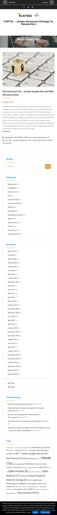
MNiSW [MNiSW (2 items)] (30, 464)
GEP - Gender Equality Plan (18, 140)
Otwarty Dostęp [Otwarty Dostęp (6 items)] (16, 479)
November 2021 (13, 282)
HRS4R (20, 137)
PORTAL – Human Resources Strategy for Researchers (28, 23)
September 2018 (14, 366)
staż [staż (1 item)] (20, 486)
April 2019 (11, 347)
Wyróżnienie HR (43, 137)
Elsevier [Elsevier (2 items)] (20, 450)
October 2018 (12, 363)
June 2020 (11, 316)
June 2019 (11, 343)
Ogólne (10, 219)
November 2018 (13, 359)
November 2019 (13, 336)
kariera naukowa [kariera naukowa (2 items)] (19, 464)
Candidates (12, 188)
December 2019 (13, 332)
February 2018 (13, 374)
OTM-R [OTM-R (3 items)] (24, 476)
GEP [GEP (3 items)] (12, 454)
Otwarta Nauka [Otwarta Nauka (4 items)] (37, 476)
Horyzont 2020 (13, 200)
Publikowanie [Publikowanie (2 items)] (12, 487)
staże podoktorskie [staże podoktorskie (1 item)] (33, 486)
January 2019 (12, 351)
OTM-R (25, 137)
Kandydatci (12, 211)
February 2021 (13, 305)
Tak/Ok (35, 512)
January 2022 (12, 278)
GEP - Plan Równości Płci (37, 140)
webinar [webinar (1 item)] (38, 489)
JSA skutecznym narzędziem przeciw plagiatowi (25, 421)
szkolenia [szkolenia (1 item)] (9, 489)
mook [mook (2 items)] (38, 464)
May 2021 (11, 293)
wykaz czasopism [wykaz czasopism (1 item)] (11, 493)
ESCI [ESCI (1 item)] (26, 450)
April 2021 (11, 297)
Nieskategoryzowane (15, 215)
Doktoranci (12, 192)
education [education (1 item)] (12, 450)
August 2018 (12, 370)
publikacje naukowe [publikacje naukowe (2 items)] (38, 484)
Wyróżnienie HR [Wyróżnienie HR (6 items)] (28, 492)
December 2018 (13, 355)
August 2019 (12, 339)
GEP (15, 137)
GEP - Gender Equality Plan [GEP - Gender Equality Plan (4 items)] (29, 453)
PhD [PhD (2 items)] (30, 480)
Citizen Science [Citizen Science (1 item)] (11, 447)
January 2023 (12, 263)
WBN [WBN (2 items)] (32, 489)
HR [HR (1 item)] (39, 458)
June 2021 (11, 290)
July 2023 (11, 255)
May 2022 (11, 274)
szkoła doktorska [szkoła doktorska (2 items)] (21, 489)
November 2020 (13, 313)
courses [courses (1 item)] (19, 447)
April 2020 (11, 324)
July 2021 (11, 286)
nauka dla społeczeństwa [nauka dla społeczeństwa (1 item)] (30, 467)
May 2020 (11, 320)
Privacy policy (45, 512)
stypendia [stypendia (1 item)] (43, 486)
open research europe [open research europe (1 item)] (35, 471)
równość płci (7, 143)
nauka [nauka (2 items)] (19, 467)
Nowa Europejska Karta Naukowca (20, 404)
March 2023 (12, 259)
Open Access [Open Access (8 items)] (18, 471)
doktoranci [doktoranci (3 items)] (37, 447)
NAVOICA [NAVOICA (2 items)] (43, 467)
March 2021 (12, 301)
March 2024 (12, 251)
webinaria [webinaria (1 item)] (45, 489)
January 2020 (12, 328)
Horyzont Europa (14, 203)
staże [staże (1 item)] (25, 486)
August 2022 (12, 267)
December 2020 (13, 309)
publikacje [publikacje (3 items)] (24, 483)
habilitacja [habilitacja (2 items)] (32, 459)
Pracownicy (33, 137)
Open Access (12, 223)
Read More (6, 131)
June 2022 (11, 270)
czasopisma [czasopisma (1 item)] (27, 447)
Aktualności (9, 137)
